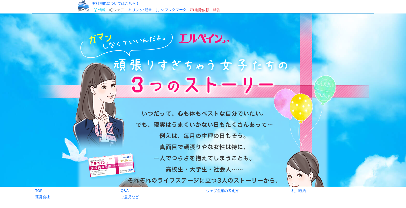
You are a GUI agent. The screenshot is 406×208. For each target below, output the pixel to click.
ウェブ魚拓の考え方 (222, 190)
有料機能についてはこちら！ (115, 3)
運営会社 (42, 196)
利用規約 (299, 190)
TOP (38, 190)
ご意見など (130, 196)
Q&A (125, 190)
